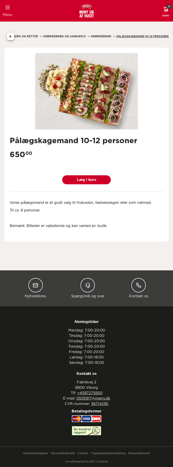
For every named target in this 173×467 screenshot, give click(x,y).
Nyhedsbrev (35, 288)
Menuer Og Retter (24, 36)
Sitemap (69, 462)
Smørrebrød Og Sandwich (64, 36)
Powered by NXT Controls (90, 461)
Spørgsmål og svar (87, 288)
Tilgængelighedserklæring (108, 453)
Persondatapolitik (63, 453)
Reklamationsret (139, 453)
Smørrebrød (101, 36)
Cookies (82, 453)
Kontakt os (138, 288)
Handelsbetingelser (35, 453)
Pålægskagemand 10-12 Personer (142, 36)
